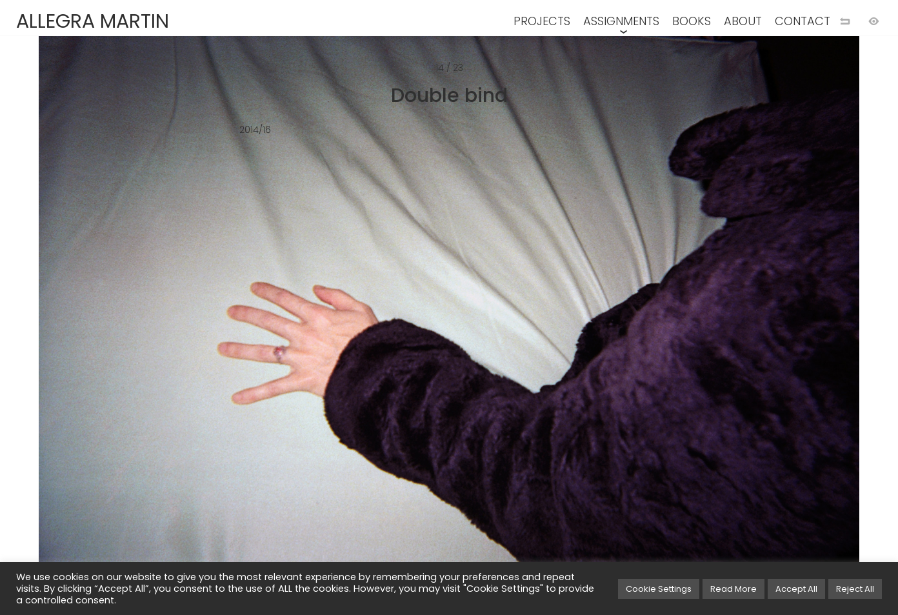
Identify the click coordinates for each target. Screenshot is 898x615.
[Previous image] (224, 328)
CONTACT (802, 21)
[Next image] (673, 328)
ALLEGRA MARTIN (92, 21)
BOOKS (691, 21)
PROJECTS (542, 21)
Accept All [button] (796, 589)
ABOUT (743, 21)
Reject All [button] (855, 589)
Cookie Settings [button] (659, 589)
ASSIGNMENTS (621, 21)
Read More (733, 589)
